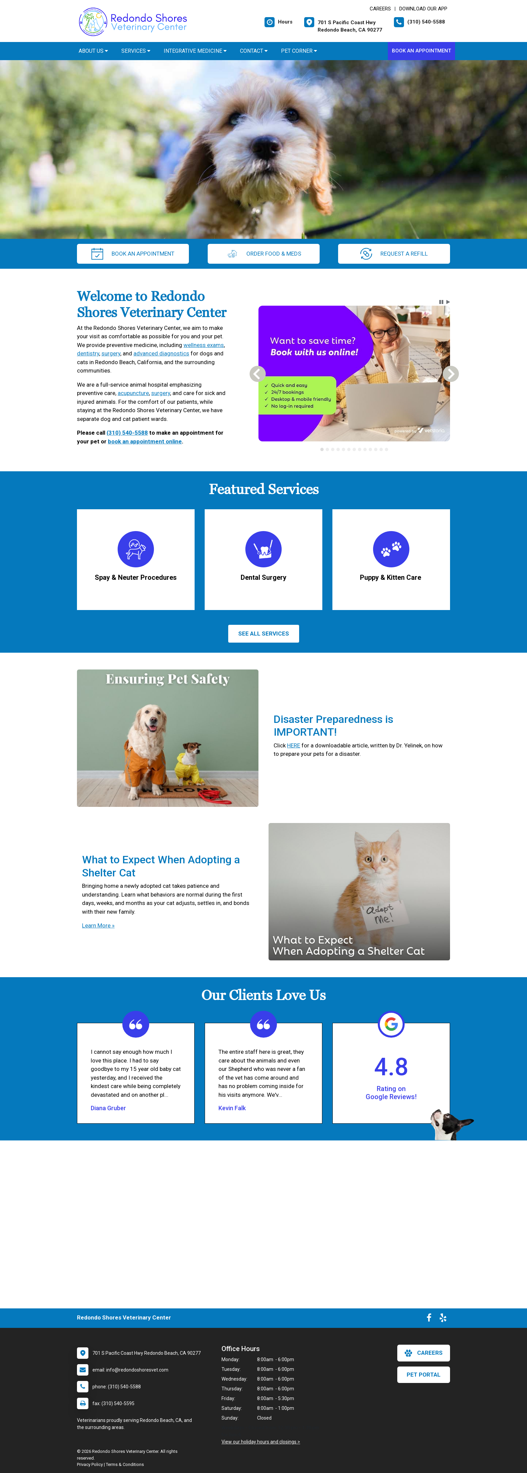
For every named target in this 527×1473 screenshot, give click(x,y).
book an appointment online (145, 441)
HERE (293, 745)
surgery (111, 353)
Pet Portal (424, 1374)
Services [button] (135, 51)
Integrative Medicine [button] (195, 51)
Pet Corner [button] (299, 51)
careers (424, 1353)
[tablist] (354, 449)
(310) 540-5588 (127, 432)
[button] (441, 302)
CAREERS (380, 9)
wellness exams (204, 345)
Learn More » (98, 925)
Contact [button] (254, 51)
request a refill (394, 254)
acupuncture (133, 393)
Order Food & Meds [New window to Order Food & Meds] (263, 254)
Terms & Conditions (125, 1464)
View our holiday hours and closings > (260, 1441)
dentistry (88, 353)
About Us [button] (93, 51)
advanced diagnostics (161, 353)
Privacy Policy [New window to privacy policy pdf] (90, 1464)
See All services (263, 633)
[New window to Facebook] (429, 1319)
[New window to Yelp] (443, 1319)
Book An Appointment (421, 51)
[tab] (322, 449)
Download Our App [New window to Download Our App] (423, 9)
